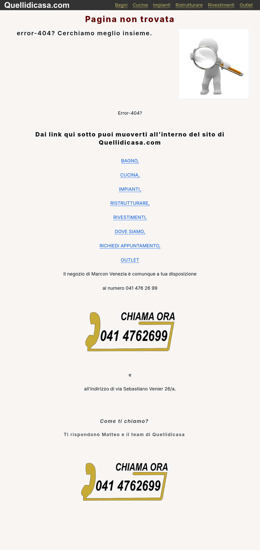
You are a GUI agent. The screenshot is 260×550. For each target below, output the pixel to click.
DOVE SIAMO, (130, 231)
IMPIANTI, (130, 189)
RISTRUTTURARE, (130, 203)
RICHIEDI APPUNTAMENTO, (130, 245)
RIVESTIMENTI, (130, 217)
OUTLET (130, 260)
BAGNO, (130, 160)
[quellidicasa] (37, 5)
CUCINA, (130, 175)
